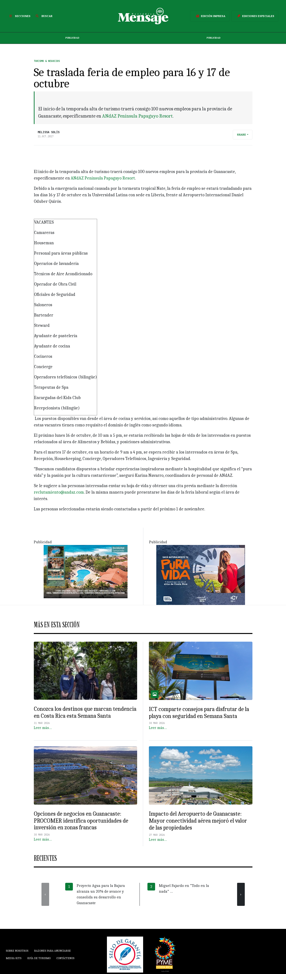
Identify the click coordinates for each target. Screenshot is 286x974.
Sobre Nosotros (17, 950)
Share (241, 134)
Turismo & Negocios (47, 61)
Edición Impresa (209, 16)
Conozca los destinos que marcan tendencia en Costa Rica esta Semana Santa (85, 712)
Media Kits (13, 958)
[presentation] (45, 894)
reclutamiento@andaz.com (59, 492)
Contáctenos (65, 958)
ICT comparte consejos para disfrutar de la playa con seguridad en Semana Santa (199, 712)
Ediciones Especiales (254, 16)
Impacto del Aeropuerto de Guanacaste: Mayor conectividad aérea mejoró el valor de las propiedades (198, 820)
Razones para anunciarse (52, 950)
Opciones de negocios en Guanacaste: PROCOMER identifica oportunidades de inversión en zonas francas (81, 820)
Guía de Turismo (39, 958)
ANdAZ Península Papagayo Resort (137, 116)
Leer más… (43, 728)
